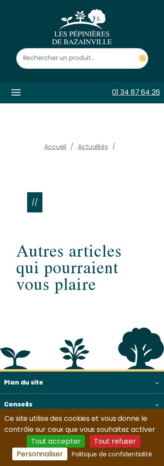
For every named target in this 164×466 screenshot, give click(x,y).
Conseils (18, 404)
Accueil (55, 146)
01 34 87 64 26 (136, 92)
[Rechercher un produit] (82, 58)
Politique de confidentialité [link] (112, 454)
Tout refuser (115, 441)
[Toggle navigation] (14, 92)
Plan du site (23, 382)
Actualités (93, 146)
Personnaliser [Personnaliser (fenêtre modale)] (40, 454)
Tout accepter (56, 441)
